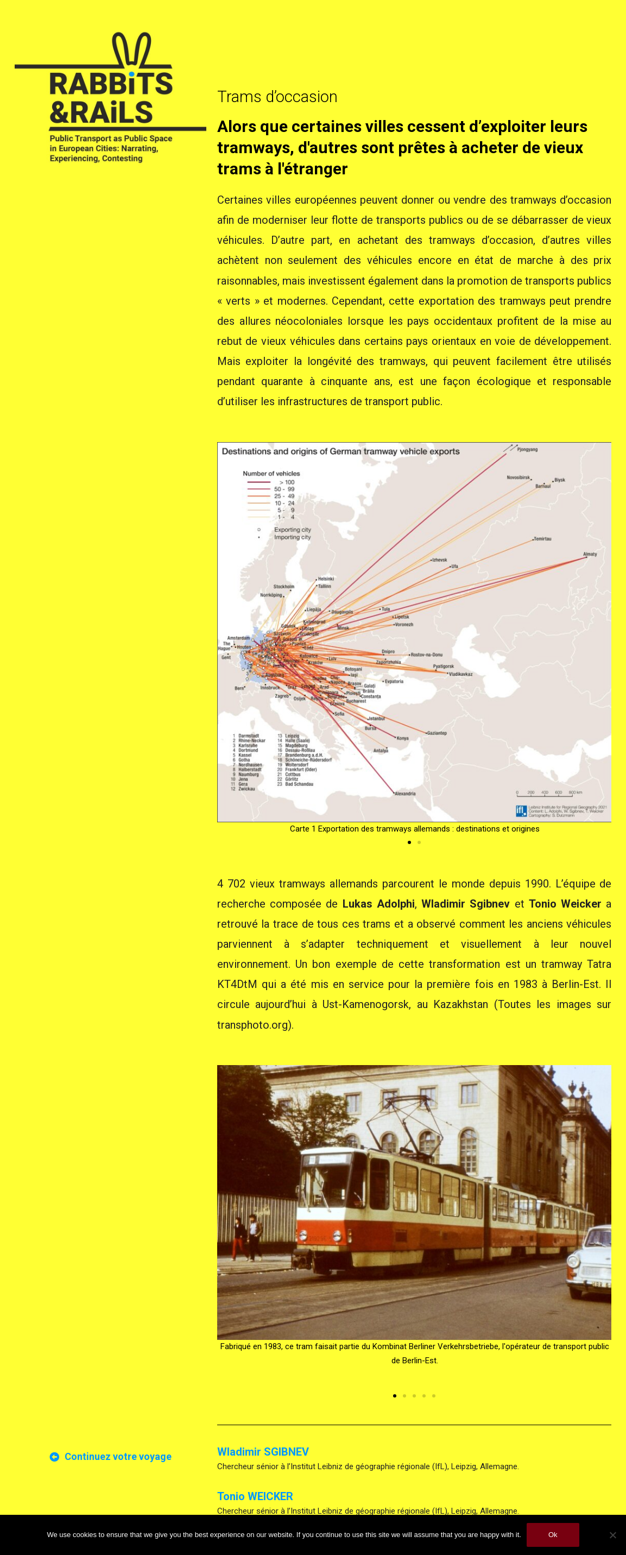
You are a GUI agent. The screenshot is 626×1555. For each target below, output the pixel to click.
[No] (612, 1534)
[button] (409, 842)
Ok (553, 1535)
